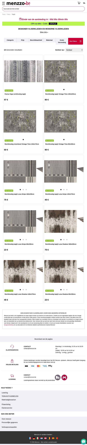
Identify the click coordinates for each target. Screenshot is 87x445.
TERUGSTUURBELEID (10, 396)
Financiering (6, 404)
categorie (10, 40)
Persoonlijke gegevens (10, 422)
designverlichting (8, 325)
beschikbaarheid (36, 40)
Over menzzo (6, 419)
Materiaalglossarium (9, 400)
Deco (8, 14)
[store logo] (41, 3)
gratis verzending (62, 41)
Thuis (3, 14)
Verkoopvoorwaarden (9, 427)
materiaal (49, 40)
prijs (22, 40)
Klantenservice (7, 408)
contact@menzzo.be (30, 377)
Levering (5, 393)
